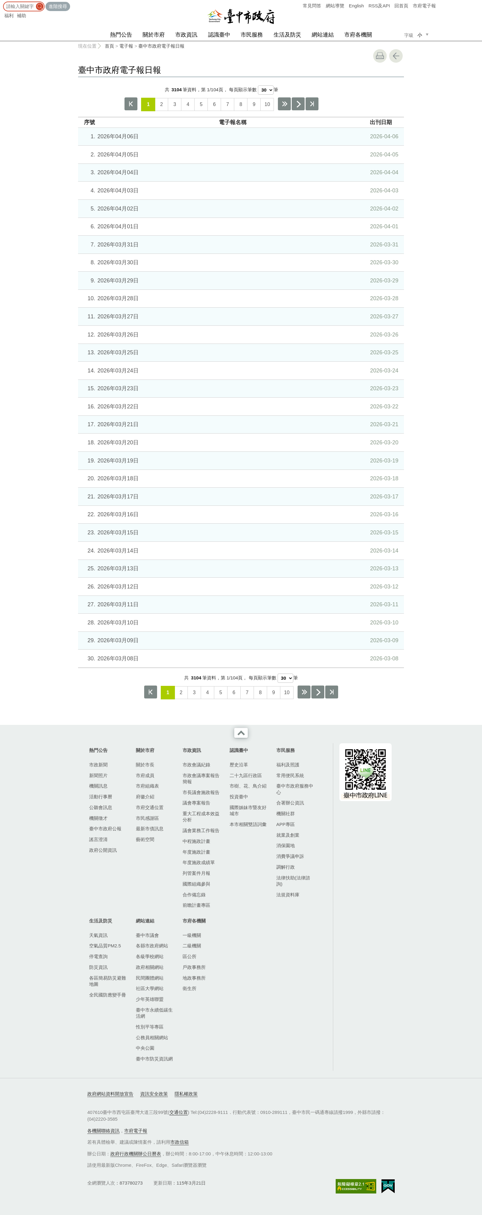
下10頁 (284, 103)
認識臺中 (219, 35)
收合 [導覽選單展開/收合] (241, 733)
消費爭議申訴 (290, 856)
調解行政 (285, 867)
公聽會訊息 (100, 807)
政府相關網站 (150, 967)
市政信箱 (179, 1142)
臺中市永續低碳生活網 (154, 1013)
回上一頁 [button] (396, 56)
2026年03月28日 (240, 298)
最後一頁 (312, 103)
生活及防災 (287, 35)
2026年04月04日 (240, 172)
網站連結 (323, 35)
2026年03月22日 (240, 406)
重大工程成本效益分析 (201, 816)
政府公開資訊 (103, 850)
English (356, 5)
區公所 (189, 956)
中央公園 (145, 1048)
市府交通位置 (150, 807)
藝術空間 (145, 839)
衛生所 (189, 988)
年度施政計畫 (196, 852)
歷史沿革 (239, 764)
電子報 (126, 46)
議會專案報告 (196, 802)
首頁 (109, 46)
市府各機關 (358, 35)
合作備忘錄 (194, 894)
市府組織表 (147, 785)
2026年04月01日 (240, 226)
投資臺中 (239, 796)
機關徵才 (98, 818)
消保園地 (285, 845)
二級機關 (192, 945)
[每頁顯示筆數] (266, 90)
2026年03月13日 (240, 568)
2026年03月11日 (240, 604)
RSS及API (379, 5)
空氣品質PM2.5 (105, 945)
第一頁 (130, 103)
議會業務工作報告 (201, 830)
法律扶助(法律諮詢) (293, 881)
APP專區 (285, 824)
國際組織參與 (196, 884)
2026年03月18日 (240, 478)
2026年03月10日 (240, 622)
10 (267, 104)
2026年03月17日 (240, 496)
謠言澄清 (98, 839)
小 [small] (419, 34)
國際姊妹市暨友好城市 (248, 810)
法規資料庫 (287, 894)
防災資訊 (98, 967)
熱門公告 (121, 35)
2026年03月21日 (240, 424)
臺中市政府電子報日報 (161, 46)
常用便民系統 (290, 775)
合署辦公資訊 (290, 802)
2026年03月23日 (240, 388)
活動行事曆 (100, 796)
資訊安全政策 (154, 1093)
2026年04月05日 (240, 154)
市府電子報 (424, 5)
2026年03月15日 (240, 532)
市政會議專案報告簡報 (201, 778)
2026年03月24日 (240, 371)
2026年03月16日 (240, 514)
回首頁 (401, 5)
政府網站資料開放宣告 (110, 1093)
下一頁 (298, 103)
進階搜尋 (58, 6)
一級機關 (192, 935)
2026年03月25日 (240, 352)
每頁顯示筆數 (243, 89)
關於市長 (145, 764)
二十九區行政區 (246, 775)
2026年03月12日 (240, 587)
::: (2, 3)
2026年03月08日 (240, 658)
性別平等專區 (150, 1026)
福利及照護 (287, 764)
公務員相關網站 (152, 1037)
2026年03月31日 (240, 245)
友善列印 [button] (380, 56)
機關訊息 (98, 785)
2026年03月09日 (240, 640)
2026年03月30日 (240, 262)
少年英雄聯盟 (150, 999)
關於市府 (154, 35)
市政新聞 (98, 764)
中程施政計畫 (196, 841)
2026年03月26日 (240, 335)
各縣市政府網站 (152, 945)
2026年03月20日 (240, 442)
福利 (9, 15)
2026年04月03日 (240, 190)
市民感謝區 (147, 818)
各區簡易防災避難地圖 (107, 981)
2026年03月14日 (240, 551)
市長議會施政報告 (201, 792)
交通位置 (178, 1112)
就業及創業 (287, 835)
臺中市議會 (147, 935)
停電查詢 (98, 956)
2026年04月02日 (240, 209)
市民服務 (252, 35)
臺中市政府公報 (105, 828)
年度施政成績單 (199, 862)
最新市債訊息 (150, 828)
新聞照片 (98, 775)
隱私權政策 (186, 1093)
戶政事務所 (194, 967)
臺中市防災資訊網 (154, 1058)
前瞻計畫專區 (196, 905)
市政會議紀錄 (196, 764)
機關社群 (285, 813)
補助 (21, 15)
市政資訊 (186, 35)
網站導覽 (335, 5)
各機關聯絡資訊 (103, 1130)
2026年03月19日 (240, 461)
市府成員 (145, 775)
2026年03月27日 (240, 316)
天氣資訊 (98, 935)
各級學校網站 (150, 956)
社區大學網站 (150, 988)
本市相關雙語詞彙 (248, 824)
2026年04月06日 (240, 136)
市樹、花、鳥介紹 (248, 785)
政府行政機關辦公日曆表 (135, 1153)
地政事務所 (194, 978)
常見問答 (312, 5)
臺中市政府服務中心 (294, 789)
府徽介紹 (145, 796)
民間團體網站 (150, 978)
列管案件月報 (196, 873)
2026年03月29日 (240, 280)
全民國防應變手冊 (107, 994)
